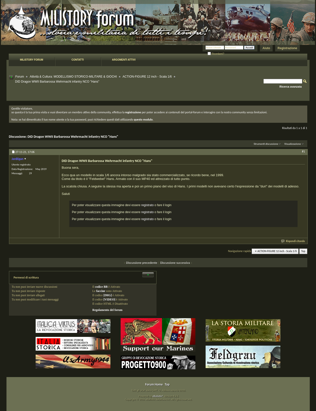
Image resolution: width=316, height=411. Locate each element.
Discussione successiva (175, 263)
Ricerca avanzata (290, 86)
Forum (19, 76)
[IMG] (107, 295)
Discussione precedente (141, 263)
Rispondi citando (293, 241)
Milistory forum (31, 59)
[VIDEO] (109, 299)
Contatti (78, 59)
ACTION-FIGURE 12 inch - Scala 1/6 (147, 76)
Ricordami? (216, 53)
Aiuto (266, 48)
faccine (100, 291)
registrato (147, 205)
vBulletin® (157, 396)
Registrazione (287, 48)
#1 (303, 151)
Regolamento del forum (107, 310)
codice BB (101, 286)
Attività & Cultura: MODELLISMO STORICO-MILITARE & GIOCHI (73, 76)
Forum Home (154, 384)
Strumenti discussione (266, 143)
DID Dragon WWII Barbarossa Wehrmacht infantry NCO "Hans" (72, 137)
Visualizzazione (292, 143)
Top (303, 251)
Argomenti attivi (123, 59)
